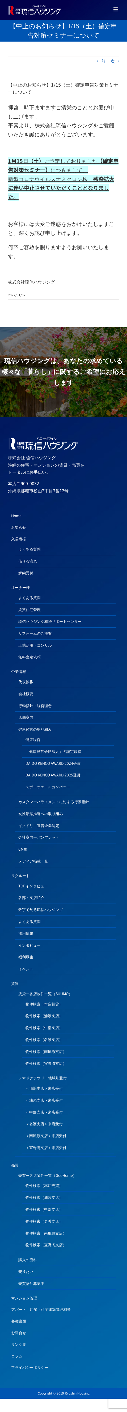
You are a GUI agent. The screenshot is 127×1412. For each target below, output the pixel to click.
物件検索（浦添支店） (44, 1015)
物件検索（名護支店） (44, 1039)
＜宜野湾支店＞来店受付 (46, 1147)
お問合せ (18, 1332)
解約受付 (25, 572)
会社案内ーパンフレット (38, 837)
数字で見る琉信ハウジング (40, 909)
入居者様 (18, 538)
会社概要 (25, 693)
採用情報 (25, 933)
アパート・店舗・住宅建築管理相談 (41, 1309)
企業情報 (18, 671)
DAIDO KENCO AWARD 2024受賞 (53, 763)
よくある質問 (29, 549)
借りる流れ (27, 561)
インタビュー (29, 945)
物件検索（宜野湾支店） (46, 1063)
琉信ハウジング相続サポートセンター (50, 621)
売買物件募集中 (31, 1283)
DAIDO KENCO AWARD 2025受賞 (53, 775)
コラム (16, 1356)
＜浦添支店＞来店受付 (44, 1100)
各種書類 (18, 1321)
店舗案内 (25, 717)
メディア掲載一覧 (33, 861)
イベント (25, 968)
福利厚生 (25, 956)
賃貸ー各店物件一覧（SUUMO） (45, 993)
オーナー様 (20, 587)
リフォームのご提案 (35, 633)
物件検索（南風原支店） (46, 1051)
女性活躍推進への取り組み (40, 813)
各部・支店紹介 (31, 897)
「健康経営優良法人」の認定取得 (53, 751)
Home (16, 515)
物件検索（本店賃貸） (44, 1004)
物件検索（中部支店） (44, 1027)
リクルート (20, 875)
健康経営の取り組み (35, 729)
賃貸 (15, 983)
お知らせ (18, 527)
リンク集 (18, 1344)
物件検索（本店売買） (44, 1185)
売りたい (25, 1271)
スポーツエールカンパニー (48, 786)
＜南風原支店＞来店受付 (46, 1135)
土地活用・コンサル (35, 645)
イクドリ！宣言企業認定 (38, 825)
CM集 (22, 849)
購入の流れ (27, 1259)
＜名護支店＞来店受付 (44, 1123)
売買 (15, 1165)
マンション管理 (24, 1298)
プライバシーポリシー (29, 1367)
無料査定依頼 (29, 656)
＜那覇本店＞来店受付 (44, 1088)
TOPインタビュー (33, 885)
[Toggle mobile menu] (116, 9)
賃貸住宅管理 (29, 609)
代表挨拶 (25, 681)
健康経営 (33, 739)
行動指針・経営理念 (35, 705)
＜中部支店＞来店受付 (44, 1112)
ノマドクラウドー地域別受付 (42, 1077)
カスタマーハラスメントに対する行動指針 (53, 801)
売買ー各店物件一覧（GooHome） (47, 1175)
